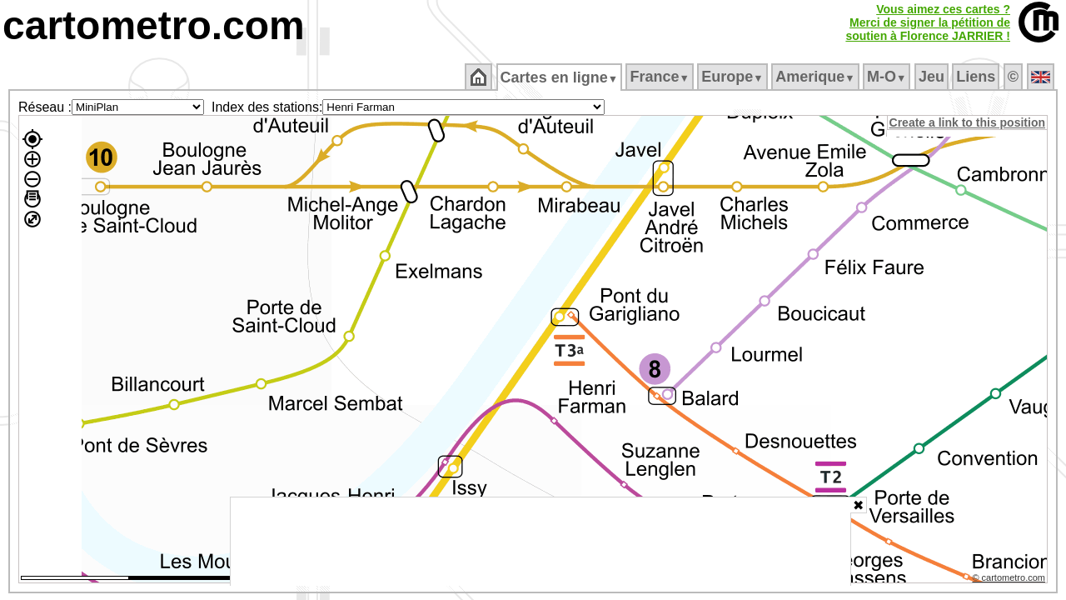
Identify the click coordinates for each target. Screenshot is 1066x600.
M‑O (888, 76)
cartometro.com (153, 25)
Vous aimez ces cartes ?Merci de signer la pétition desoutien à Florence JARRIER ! (927, 22)
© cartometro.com (1010, 580)
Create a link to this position (968, 122)
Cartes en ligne (560, 77)
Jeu (932, 76)
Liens (977, 76)
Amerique (816, 76)
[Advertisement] (540, 541)
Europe (734, 76)
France (660, 76)
